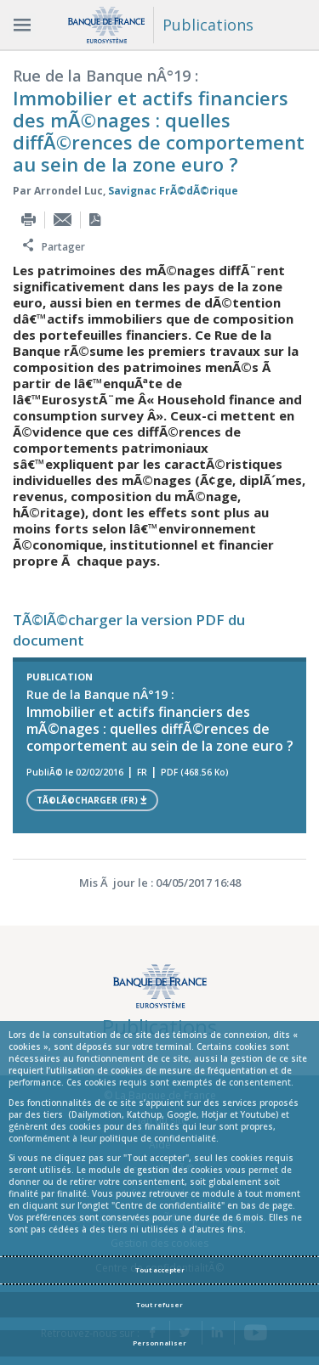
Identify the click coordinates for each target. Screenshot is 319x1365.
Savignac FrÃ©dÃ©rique (173, 190)
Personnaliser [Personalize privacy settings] (159, 1343)
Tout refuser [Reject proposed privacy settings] (159, 1304)
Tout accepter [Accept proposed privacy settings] (160, 1270)
